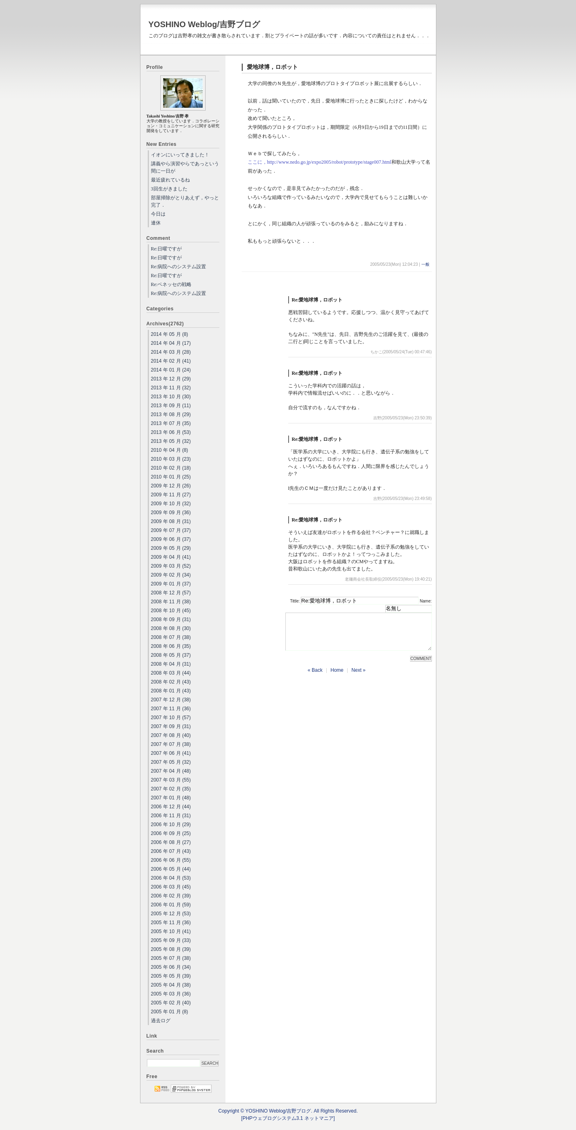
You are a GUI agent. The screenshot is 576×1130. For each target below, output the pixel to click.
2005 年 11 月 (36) (171, 922)
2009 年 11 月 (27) (171, 495)
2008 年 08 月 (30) (171, 628)
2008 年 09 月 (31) (171, 619)
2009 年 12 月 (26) (171, 486)
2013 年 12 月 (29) (171, 379)
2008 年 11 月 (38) (171, 602)
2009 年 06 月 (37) (171, 539)
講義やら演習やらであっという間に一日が (185, 167)
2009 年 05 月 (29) (171, 548)
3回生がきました (169, 189)
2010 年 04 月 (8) (169, 450)
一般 (425, 264)
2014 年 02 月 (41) (171, 361)
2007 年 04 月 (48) (171, 771)
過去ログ (160, 1020)
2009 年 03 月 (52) (171, 566)
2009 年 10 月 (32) (171, 503)
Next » (358, 677)
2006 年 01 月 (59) (171, 905)
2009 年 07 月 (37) (171, 530)
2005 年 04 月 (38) (171, 985)
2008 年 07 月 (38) (171, 637)
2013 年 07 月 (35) (171, 423)
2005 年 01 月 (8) (169, 1012)
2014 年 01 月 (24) (171, 370)
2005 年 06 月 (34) (171, 967)
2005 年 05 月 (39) (171, 976)
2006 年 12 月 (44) (171, 807)
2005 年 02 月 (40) (171, 1003)
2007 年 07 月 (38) (171, 744)
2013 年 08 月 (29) (171, 414)
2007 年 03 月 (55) (171, 780)
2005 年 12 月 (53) (171, 913)
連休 (156, 223)
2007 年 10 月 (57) (171, 717)
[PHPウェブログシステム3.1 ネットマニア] (288, 1118)
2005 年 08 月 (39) (171, 949)
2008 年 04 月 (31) (171, 664)
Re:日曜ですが (166, 249)
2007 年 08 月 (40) (171, 735)
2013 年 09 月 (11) (171, 405)
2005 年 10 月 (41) (171, 931)
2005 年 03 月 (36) (171, 994)
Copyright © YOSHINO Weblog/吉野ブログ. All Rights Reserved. (288, 1111)
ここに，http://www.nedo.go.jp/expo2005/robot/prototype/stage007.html (319, 162)
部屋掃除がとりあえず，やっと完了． (185, 201)
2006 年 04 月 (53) (171, 878)
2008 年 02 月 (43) (171, 682)
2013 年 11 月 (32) (171, 388)
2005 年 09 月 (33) (171, 940)
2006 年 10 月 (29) (171, 824)
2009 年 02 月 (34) (171, 575)
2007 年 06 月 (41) (171, 753)
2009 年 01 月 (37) (171, 584)
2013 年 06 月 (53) (171, 432)
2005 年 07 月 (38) (171, 958)
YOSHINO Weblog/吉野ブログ (204, 24)
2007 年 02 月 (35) (171, 789)
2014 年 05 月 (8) (169, 334)
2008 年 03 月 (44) (171, 673)
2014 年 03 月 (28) (171, 352)
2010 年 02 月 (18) (171, 468)
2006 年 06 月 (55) (171, 860)
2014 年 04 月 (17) (171, 343)
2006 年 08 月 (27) (171, 842)
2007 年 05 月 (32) (171, 762)
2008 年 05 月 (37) (171, 655)
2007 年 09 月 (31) (171, 726)
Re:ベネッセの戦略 (171, 284)
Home (336, 677)
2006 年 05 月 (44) (171, 869)
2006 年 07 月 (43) (171, 851)
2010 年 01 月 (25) (171, 477)
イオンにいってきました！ (180, 155)
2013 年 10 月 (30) (171, 396)
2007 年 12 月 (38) (171, 700)
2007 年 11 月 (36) (171, 708)
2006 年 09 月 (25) (171, 833)
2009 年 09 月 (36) (171, 512)
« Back (315, 677)
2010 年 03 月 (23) (171, 459)
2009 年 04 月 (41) (171, 557)
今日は (158, 214)
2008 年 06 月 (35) (171, 646)
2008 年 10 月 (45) (171, 610)
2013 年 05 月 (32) (171, 441)
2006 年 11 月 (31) (171, 815)
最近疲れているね (170, 180)
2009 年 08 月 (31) (171, 521)
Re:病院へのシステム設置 (178, 266)
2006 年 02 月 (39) (171, 896)
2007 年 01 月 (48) (171, 798)
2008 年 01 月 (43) (171, 691)
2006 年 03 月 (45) (171, 887)
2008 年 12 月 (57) (171, 593)
